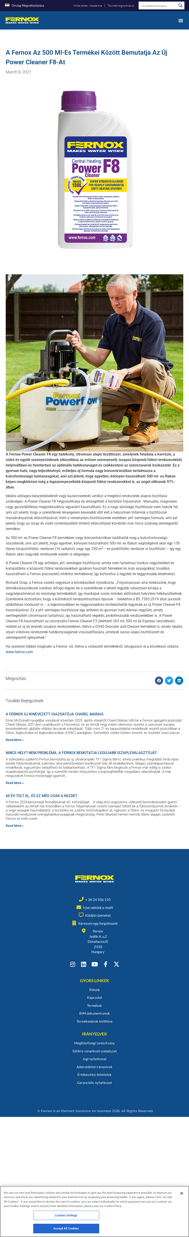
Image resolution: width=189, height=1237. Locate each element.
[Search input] (158, 5)
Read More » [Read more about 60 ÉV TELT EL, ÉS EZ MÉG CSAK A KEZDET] (15, 825)
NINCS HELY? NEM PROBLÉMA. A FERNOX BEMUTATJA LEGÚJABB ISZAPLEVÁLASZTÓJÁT (81, 753)
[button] (180, 20)
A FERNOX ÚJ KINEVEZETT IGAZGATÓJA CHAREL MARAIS (55, 714)
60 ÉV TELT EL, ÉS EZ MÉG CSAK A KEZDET (41, 796)
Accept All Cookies (66, 1229)
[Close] (182, 1194)
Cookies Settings (66, 1216)
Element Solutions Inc (78, 1111)
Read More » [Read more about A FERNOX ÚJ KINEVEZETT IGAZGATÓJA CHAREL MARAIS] (15, 740)
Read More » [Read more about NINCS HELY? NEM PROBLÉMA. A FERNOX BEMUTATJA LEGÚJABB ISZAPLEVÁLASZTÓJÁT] (15, 783)
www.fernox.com (19, 652)
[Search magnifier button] (180, 5)
